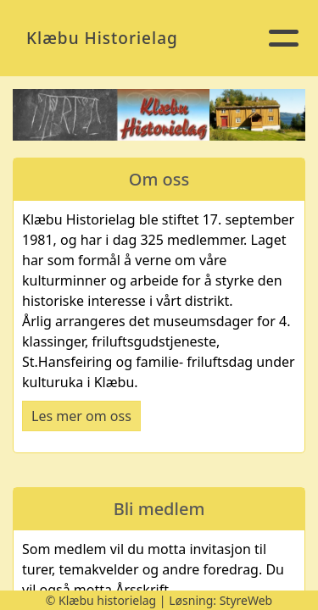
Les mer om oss (81, 416)
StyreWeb (246, 600)
